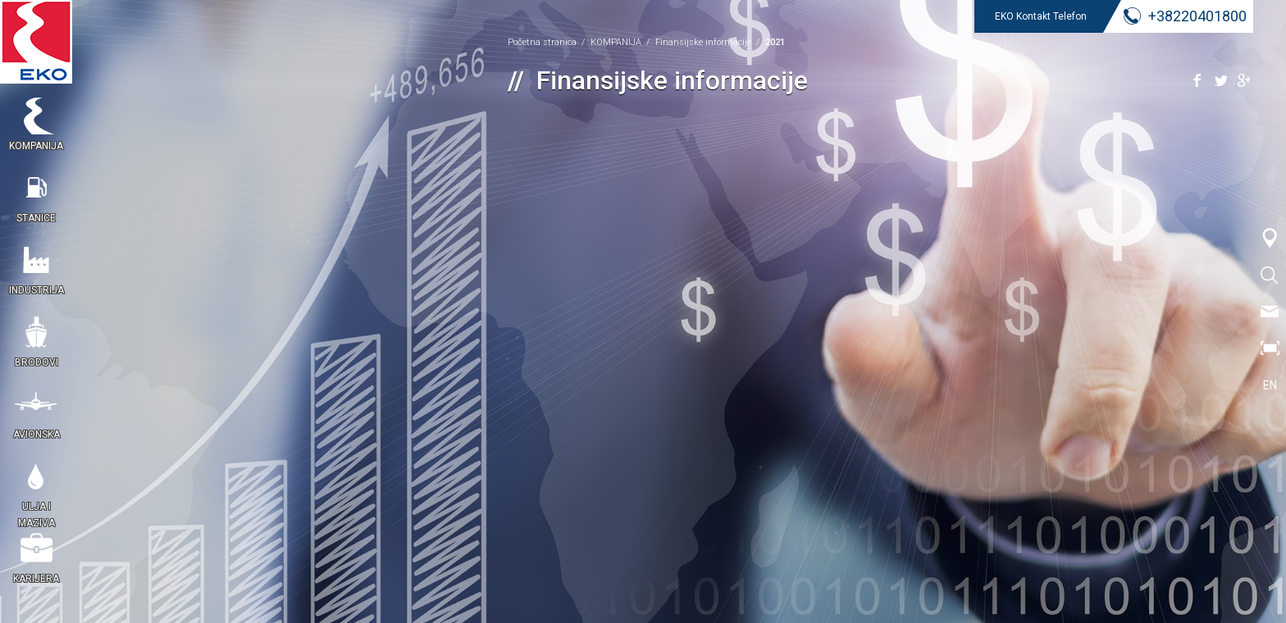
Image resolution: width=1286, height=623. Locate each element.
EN (1270, 385)
